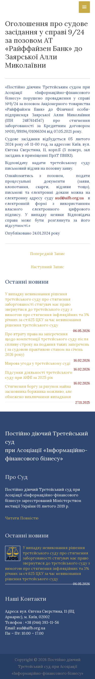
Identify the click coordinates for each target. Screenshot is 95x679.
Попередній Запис (47, 253)
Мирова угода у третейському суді (37, 363)
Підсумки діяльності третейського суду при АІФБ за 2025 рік (38, 375)
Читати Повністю (22, 518)
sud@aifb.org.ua (69, 198)
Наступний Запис (47, 266)
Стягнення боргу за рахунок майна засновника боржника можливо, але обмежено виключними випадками (38, 391)
